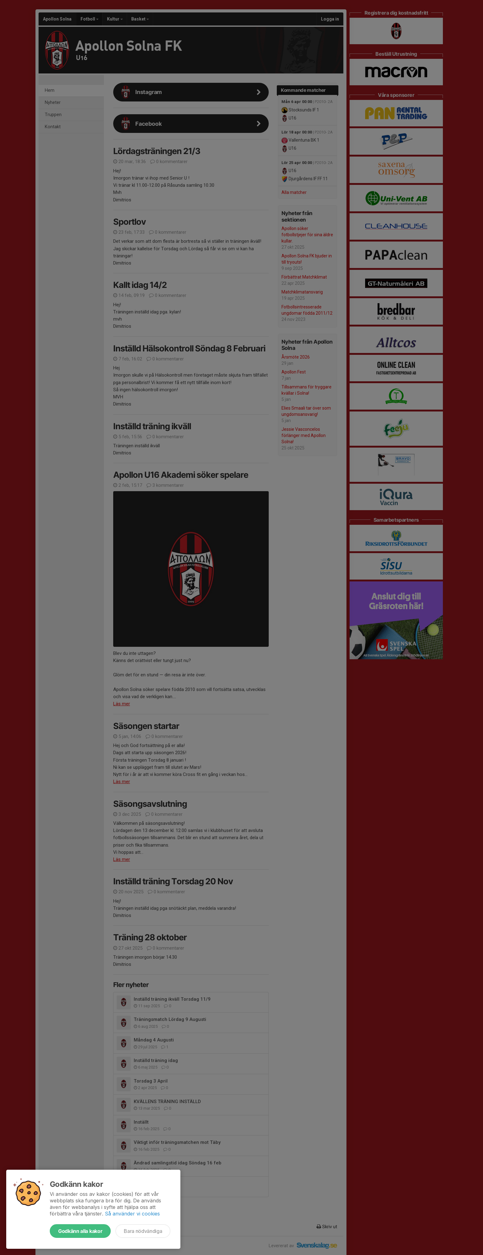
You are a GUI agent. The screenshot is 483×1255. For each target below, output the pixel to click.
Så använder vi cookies (132, 1213)
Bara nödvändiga (143, 1231)
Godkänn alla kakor (80, 1231)
